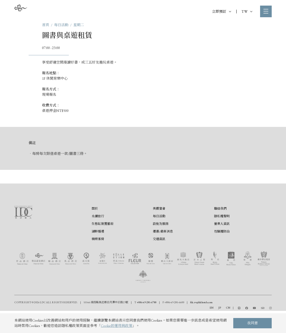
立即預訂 (221, 11)
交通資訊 (159, 260)
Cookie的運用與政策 (116, 325)
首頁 (45, 25)
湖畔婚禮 (98, 252)
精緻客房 (98, 260)
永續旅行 (98, 237)
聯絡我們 (220, 229)
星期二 (78, 25)
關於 (95, 229)
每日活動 (61, 25)
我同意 (252, 323)
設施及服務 (160, 244)
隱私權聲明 (222, 237)
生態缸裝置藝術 (103, 244)
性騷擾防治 (222, 252)
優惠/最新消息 (163, 252)
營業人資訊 (222, 244)
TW (247, 11)
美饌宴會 (159, 229)
